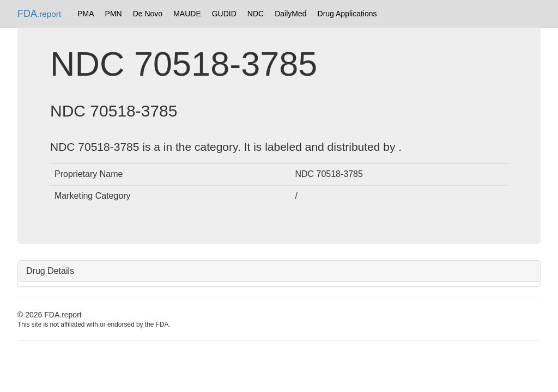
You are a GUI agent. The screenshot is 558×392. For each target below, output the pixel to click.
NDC (255, 13)
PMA (85, 13)
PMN (113, 13)
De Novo (147, 13)
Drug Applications (347, 13)
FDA (39, 13)
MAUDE (187, 13)
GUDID (224, 13)
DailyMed (290, 13)
